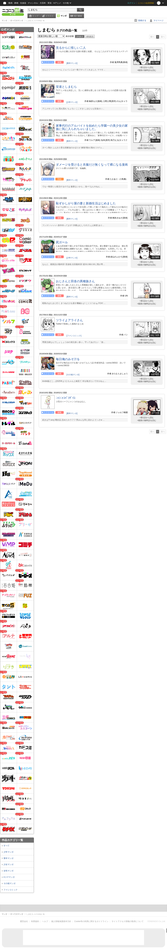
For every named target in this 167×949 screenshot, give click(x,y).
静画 (16, 3)
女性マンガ (8, 871)
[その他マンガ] (73, 374)
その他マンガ (9, 883)
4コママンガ (9, 877)
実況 (50, 3)
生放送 (23, 3)
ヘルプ (45, 921)
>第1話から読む (147, 67)
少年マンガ (8, 852)
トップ (35, 16)
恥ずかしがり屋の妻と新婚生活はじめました (86, 203)
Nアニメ (57, 3)
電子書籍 (78, 16)
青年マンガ (8, 858)
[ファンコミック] (74, 336)
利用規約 (35, 921)
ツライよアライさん (69, 320)
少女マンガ (8, 864)
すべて (6, 845)
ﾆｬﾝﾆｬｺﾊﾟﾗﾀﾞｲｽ (65, 398)
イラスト (50, 16)
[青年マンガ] (72, 63)
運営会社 (24, 921)
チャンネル (33, 3)
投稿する (142, 20)
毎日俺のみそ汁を (68, 359)
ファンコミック (10, 890)
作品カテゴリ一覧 (12, 840)
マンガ (64, 16)
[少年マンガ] (72, 102)
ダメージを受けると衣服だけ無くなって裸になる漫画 (92, 164)
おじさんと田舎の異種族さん (75, 281)
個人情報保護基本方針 (61, 921)
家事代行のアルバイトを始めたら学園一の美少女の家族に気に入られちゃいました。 (92, 127)
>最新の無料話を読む (146, 70)
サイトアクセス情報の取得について (128, 921)
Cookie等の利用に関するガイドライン (91, 921)
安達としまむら (66, 86)
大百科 (43, 3)
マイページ (159, 20)
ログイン (131, 3)
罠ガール (62, 242)
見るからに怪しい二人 (71, 47)
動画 (10, 3)
